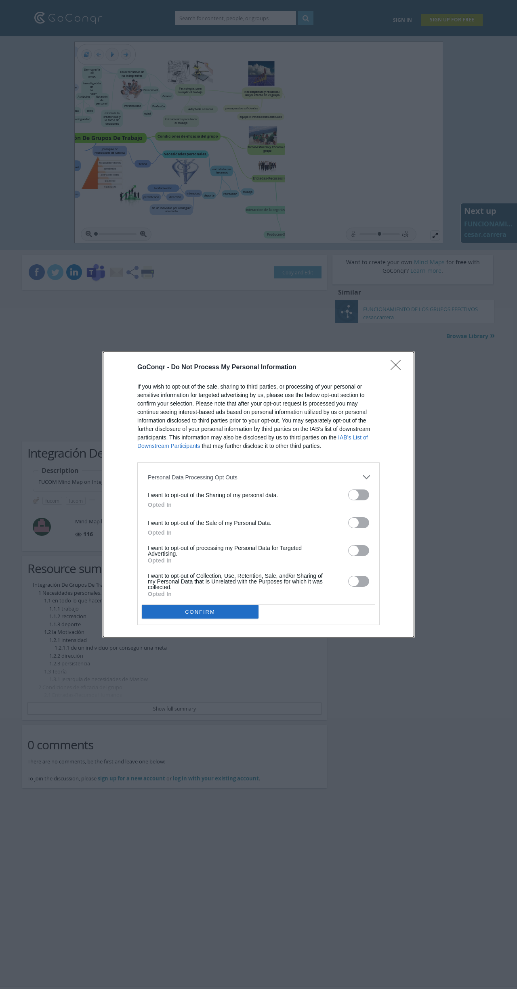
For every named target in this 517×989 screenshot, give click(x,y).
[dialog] (258, 494)
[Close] (398, 367)
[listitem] (258, 477)
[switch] (358, 494)
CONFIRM (200, 612)
